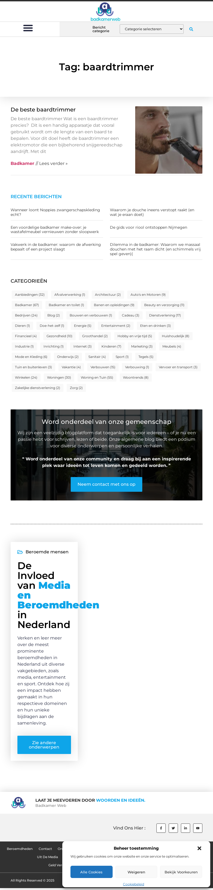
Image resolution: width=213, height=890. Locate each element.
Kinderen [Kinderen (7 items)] (111, 346)
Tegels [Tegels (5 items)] (145, 357)
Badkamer (22, 163)
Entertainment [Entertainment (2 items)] (115, 326)
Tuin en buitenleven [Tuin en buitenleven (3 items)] (33, 367)
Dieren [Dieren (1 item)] (22, 326)
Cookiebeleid (133, 884)
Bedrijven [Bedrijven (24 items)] (26, 315)
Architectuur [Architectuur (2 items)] (108, 294)
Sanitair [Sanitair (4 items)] (97, 357)
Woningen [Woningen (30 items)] (59, 377)
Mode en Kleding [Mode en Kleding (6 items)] (31, 357)
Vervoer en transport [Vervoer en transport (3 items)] (178, 367)
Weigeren (136, 872)
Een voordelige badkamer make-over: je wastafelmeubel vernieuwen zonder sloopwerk (55, 229)
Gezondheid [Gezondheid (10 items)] (59, 336)
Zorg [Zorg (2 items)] (76, 388)
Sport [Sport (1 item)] (122, 357)
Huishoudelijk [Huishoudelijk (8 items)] (175, 336)
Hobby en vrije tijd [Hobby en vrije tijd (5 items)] (135, 336)
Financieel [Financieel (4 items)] (26, 336)
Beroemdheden (19, 851)
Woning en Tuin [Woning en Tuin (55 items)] (97, 377)
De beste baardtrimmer (43, 109)
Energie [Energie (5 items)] (82, 326)
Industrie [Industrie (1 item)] (24, 346)
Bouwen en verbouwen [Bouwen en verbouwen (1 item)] (91, 315)
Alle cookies (91, 872)
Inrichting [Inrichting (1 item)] (54, 346)
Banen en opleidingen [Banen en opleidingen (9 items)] (114, 305)
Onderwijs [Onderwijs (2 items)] (68, 357)
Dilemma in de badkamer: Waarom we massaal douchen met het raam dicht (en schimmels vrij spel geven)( (155, 249)
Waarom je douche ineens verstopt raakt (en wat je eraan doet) (152, 212)
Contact (44, 851)
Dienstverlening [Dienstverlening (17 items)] (165, 315)
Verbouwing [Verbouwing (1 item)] (137, 367)
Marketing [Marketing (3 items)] (142, 346)
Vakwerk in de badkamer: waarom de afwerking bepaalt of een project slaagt (56, 247)
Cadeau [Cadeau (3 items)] (130, 315)
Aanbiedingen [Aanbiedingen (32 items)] (30, 294)
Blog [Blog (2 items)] (53, 315)
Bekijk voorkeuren (181, 872)
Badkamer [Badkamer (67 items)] (27, 305)
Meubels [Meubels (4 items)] (171, 346)
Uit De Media (47, 859)
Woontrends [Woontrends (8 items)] (136, 377)
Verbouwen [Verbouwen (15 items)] (103, 367)
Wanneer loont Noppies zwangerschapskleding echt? (55, 212)
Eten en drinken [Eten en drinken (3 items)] (155, 326)
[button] (199, 848)
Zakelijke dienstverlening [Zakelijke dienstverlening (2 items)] (37, 388)
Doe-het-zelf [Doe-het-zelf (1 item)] (52, 326)
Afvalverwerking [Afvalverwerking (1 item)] (69, 294)
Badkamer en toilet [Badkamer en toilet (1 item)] (66, 305)
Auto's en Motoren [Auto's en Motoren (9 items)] (148, 294)
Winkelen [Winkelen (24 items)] (26, 377)
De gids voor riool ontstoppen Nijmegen (148, 227)
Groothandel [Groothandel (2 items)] (95, 336)
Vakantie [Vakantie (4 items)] (71, 367)
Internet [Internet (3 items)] (82, 346)
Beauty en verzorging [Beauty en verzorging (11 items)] (164, 305)
